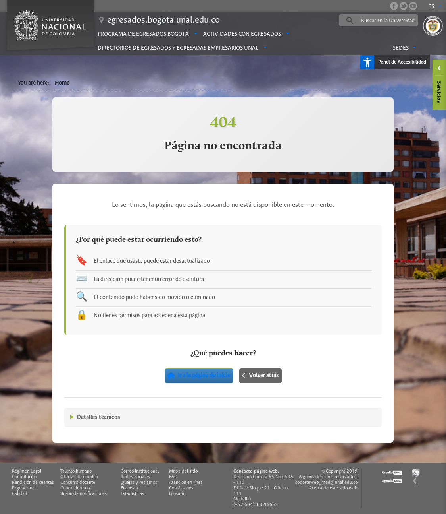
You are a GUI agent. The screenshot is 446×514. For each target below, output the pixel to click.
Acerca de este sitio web (333, 488)
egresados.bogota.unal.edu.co (163, 20)
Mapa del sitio (183, 471)
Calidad (19, 493)
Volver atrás (260, 375)
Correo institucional (140, 471)
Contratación (24, 476)
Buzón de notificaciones (83, 493)
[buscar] (391, 20)
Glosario (177, 493)
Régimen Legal (26, 471)
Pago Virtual (24, 488)
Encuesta (129, 488)
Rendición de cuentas (33, 482)
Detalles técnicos (98, 417)
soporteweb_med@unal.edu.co (326, 482)
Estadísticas (132, 493)
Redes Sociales (135, 476)
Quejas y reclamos (139, 482)
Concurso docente (77, 482)
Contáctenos (181, 488)
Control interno (75, 488)
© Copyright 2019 (340, 471)
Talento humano (76, 471)
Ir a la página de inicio (199, 375)
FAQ (173, 476)
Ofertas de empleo (79, 476)
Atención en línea (186, 482)
